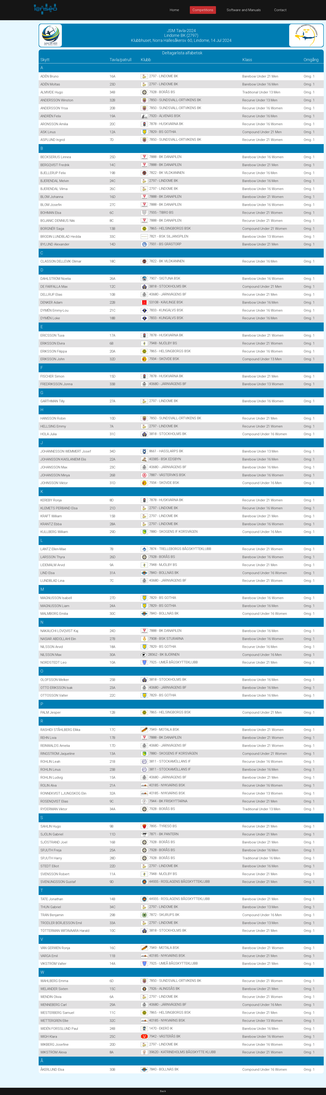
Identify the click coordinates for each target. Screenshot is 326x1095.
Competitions (203, 10)
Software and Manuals (244, 10)
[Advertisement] (18, 88)
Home (174, 10)
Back (163, 1091)
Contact (280, 10)
